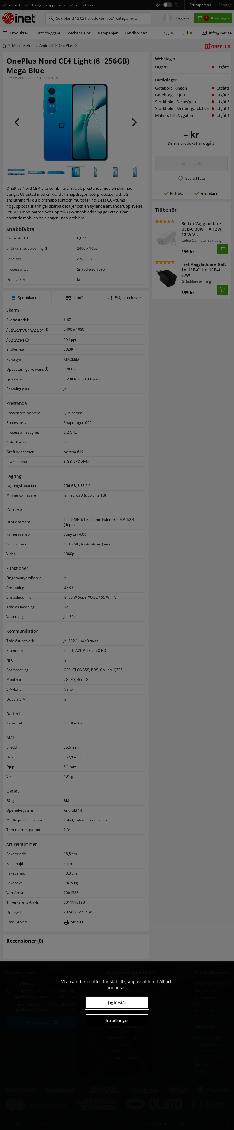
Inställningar (117, 1020)
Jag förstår (117, 1002)
